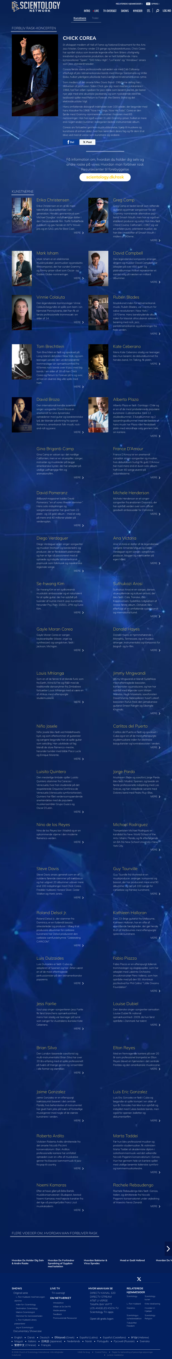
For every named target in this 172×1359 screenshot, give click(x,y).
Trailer (95, 18)
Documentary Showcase (27, 1331)
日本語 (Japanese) (51, 1341)
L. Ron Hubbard (134, 1303)
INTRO (87, 11)
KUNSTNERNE (23, 191)
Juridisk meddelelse (115, 1355)
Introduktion (58, 1302)
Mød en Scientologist (25, 1312)
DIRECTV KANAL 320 (103, 1292)
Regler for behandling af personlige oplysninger (132, 1352)
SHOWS (125, 11)
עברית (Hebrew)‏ (140, 1337)
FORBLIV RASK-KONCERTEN (34, 28)
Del (70, 142)
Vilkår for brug (84, 1352)
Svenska (145, 1341)
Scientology (132, 1296)
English (18, 1337)
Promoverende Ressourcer (65, 1318)
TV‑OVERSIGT (109, 11)
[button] (168, 1249)
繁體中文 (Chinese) (25, 1345)
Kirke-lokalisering (152, 1303)
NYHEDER (137, 11)
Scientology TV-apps (101, 1312)
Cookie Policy (101, 1352)
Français (46, 1345)
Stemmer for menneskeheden (29, 1316)
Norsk (88, 1341)
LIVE (96, 11)
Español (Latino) (89, 1337)
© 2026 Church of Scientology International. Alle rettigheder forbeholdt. (37, 1353)
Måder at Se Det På (62, 1306)
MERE (79, 232)
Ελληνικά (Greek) (65, 1337)
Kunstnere (80, 18)
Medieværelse (59, 1310)
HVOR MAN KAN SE (100, 1288)
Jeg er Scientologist (24, 1327)
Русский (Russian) (124, 1341)
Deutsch (44, 1337)
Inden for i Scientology (26, 1304)
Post (87, 142)
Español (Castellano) (114, 1337)
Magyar (18, 1341)
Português (103, 1341)
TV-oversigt (58, 1292)
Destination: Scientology (27, 1308)
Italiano (32, 1341)
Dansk (31, 1337)
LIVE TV (55, 1288)
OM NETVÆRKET (60, 1298)
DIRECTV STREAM (101, 1296)
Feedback (57, 1314)
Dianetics (131, 1308)
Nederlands (73, 1341)
